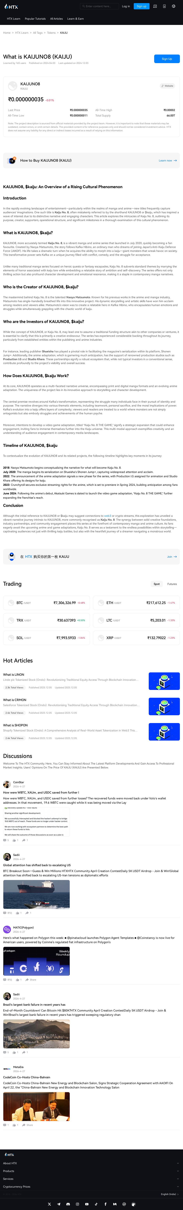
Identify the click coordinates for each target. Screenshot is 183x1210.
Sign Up (167, 58)
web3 (107, 515)
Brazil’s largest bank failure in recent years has (34, 1004)
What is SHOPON (15, 725)
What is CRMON (14, 700)
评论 (9, 913)
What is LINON (13, 674)
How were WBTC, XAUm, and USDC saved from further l (41, 792)
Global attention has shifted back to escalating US (37, 865)
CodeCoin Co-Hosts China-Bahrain (26, 1077)
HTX (28, 557)
